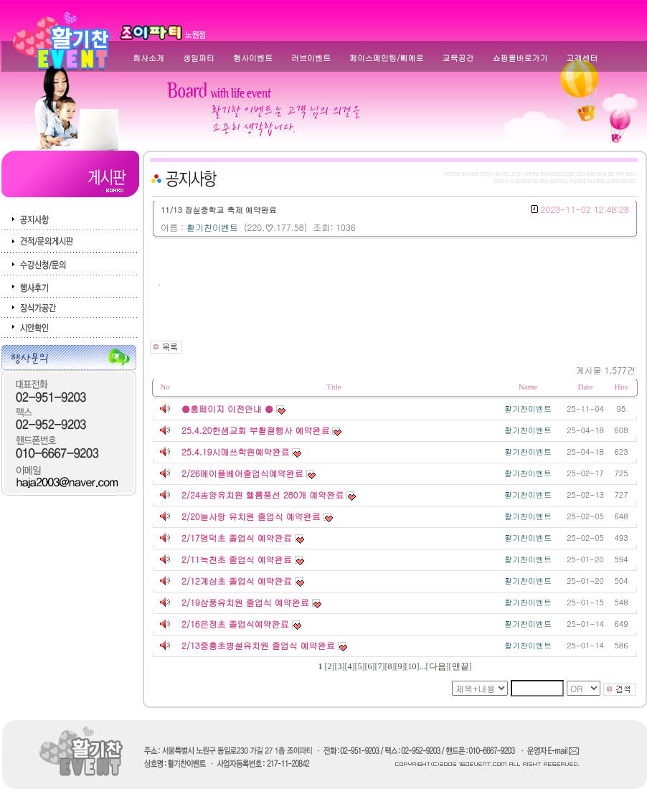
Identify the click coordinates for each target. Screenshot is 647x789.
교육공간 (458, 57)
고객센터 (582, 57)
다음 (437, 666)
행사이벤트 (253, 57)
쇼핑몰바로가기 (520, 57)
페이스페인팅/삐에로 (386, 57)
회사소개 (148, 57)
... (423, 666)
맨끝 (460, 666)
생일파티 (198, 57)
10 (412, 666)
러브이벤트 (311, 57)
